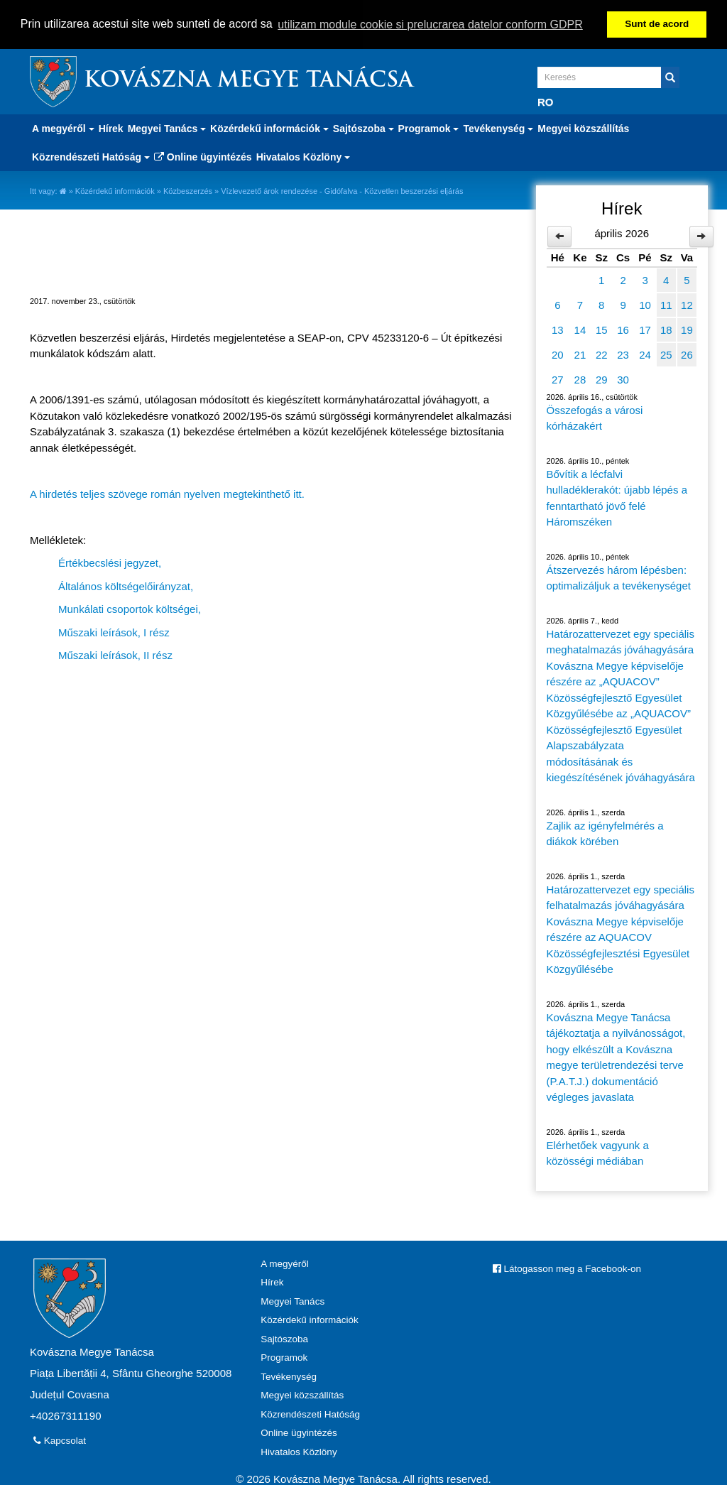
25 (666, 353)
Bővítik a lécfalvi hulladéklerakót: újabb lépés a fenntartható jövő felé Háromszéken (617, 497)
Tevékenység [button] (498, 127)
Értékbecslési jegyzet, (109, 562)
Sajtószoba (284, 1337)
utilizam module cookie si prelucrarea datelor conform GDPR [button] (430, 24)
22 (602, 353)
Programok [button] (428, 127)
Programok (284, 1356)
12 (687, 304)
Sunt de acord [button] (657, 23)
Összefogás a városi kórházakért (595, 417)
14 (580, 328)
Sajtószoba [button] (363, 127)
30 (623, 378)
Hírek (111, 127)
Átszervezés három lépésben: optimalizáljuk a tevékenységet (619, 576)
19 (687, 328)
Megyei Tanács (292, 1300)
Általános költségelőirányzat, (125, 585)
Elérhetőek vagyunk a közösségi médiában (598, 1152)
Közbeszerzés (187, 189)
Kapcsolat (59, 1439)
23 (623, 353)
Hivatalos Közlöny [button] (303, 155)
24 (645, 353)
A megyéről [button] (63, 127)
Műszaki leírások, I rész (114, 631)
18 (666, 328)
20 (558, 353)
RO (545, 100)
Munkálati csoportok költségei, (129, 608)
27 (558, 378)
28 (580, 378)
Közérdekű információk (115, 189)
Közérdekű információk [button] (269, 127)
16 (623, 328)
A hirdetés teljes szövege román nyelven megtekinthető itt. (167, 492)
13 (558, 328)
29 (602, 378)
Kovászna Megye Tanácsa (248, 80)
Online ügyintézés (203, 155)
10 (645, 304)
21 (580, 353)
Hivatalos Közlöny (299, 1450)
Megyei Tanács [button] (167, 127)
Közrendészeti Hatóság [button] (91, 155)
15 (602, 328)
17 (645, 328)
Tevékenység (289, 1375)
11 (666, 304)
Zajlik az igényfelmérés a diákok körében (605, 832)
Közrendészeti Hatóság (310, 1413)
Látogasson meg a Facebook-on (567, 1267)
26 (687, 353)
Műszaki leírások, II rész (115, 654)
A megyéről (285, 1262)
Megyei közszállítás (583, 127)
